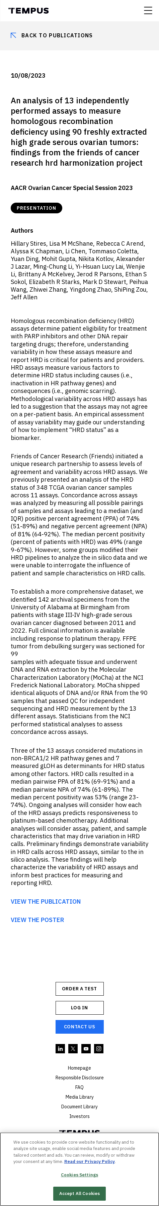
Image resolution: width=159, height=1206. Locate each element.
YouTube (86, 1049)
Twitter (73, 1049)
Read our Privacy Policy (89, 1161)
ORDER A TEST (79, 989)
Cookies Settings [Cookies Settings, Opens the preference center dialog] (79, 1175)
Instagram (99, 1049)
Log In (79, 1008)
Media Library (80, 1097)
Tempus (28, 11)
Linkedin (60, 1049)
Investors (79, 1116)
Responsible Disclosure (80, 1078)
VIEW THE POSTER (37, 920)
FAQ (79, 1087)
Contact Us (79, 1027)
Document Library (79, 1107)
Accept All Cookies (79, 1193)
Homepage (79, 1068)
